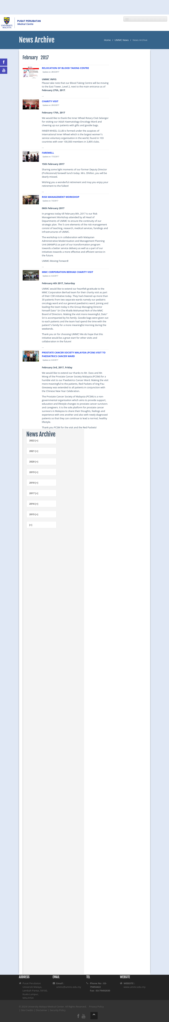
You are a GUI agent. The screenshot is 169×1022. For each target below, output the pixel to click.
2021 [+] (33, 451)
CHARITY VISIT (50, 101)
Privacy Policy (96, 1006)
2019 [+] (33, 472)
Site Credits (27, 1010)
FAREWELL (48, 152)
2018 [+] (33, 482)
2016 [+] (33, 503)
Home (107, 40)
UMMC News (122, 40)
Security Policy (58, 1010)
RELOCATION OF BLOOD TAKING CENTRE (65, 68)
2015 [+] (33, 514)
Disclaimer (41, 1010)
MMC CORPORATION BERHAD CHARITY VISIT (67, 272)
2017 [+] (33, 493)
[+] (30, 524)
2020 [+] (33, 461)
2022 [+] (33, 440)
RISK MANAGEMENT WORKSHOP (60, 197)
